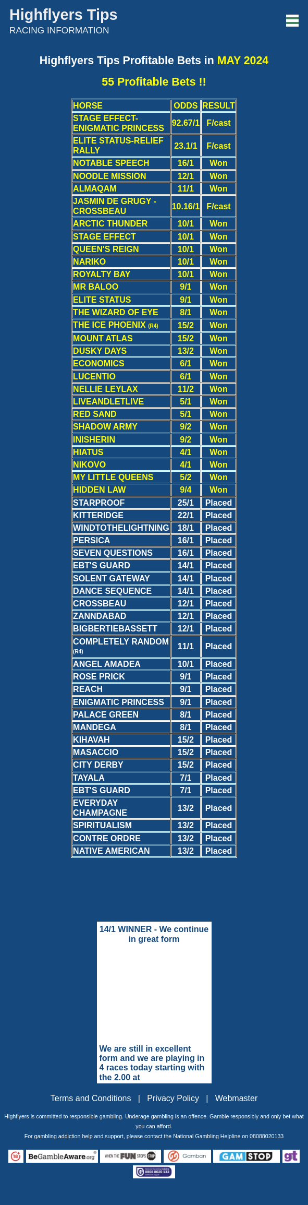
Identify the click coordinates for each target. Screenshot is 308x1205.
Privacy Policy (173, 1098)
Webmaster (236, 1098)
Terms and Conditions (91, 1098)
